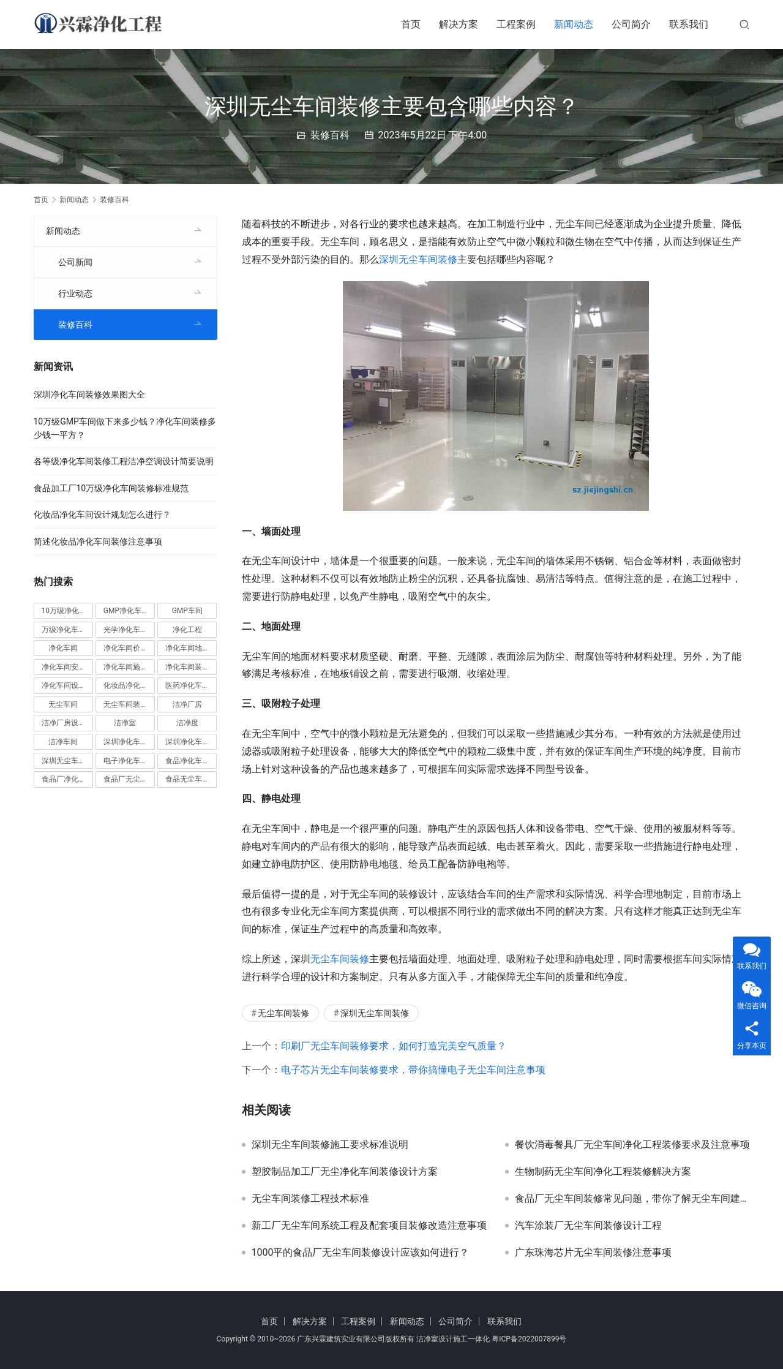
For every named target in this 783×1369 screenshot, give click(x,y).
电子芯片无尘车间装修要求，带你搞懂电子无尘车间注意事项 (413, 1070)
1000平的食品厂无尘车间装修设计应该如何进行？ (361, 1252)
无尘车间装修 (339, 959)
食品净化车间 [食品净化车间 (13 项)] (187, 760)
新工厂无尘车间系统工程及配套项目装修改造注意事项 (369, 1225)
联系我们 (688, 24)
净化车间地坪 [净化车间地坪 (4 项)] (187, 648)
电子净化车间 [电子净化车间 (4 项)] (125, 760)
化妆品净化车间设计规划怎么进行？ (102, 514)
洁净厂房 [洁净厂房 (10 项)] (187, 704)
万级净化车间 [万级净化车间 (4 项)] (64, 629)
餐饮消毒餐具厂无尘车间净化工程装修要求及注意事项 (632, 1144)
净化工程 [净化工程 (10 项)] (187, 629)
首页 (411, 24)
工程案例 (516, 24)
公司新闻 (75, 262)
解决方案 (458, 24)
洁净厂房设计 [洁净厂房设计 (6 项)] (64, 722)
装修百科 (330, 135)
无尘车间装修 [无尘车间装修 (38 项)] (125, 704)
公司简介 (631, 24)
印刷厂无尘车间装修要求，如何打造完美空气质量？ (393, 1046)
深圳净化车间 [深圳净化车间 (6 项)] (125, 741)
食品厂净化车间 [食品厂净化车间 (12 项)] (67, 779)
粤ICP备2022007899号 (529, 1339)
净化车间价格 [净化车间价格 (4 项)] (125, 648)
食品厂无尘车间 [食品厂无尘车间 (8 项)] (129, 779)
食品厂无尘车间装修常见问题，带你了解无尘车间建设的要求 (632, 1198)
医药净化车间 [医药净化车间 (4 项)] (187, 685)
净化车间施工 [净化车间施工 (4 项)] (125, 667)
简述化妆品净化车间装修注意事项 (98, 541)
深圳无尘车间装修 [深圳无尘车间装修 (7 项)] (67, 760)
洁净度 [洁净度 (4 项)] (187, 722)
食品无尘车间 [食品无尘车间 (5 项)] (187, 779)
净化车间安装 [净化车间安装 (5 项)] (64, 667)
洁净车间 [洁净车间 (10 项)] (63, 741)
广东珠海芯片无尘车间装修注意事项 (593, 1252)
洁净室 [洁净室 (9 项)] (125, 722)
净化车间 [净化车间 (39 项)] (63, 648)
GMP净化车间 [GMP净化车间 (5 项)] (126, 610)
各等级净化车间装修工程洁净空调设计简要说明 (124, 461)
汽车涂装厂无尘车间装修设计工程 (588, 1225)
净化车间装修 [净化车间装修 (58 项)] (187, 667)
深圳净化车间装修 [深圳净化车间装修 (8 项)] (191, 741)
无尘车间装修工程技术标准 (310, 1198)
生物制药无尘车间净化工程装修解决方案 (603, 1171)
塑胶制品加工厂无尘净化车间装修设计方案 (345, 1171)
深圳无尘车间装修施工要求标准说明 (330, 1144)
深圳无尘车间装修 (418, 259)
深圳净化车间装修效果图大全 (89, 394)
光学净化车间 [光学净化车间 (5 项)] (125, 629)
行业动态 (75, 293)
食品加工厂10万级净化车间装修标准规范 (111, 488)
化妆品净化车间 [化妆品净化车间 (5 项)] (129, 685)
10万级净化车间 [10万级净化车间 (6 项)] (67, 610)
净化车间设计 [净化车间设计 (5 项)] (64, 685)
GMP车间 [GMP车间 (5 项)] (187, 610)
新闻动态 (573, 24)
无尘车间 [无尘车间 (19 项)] (63, 704)
